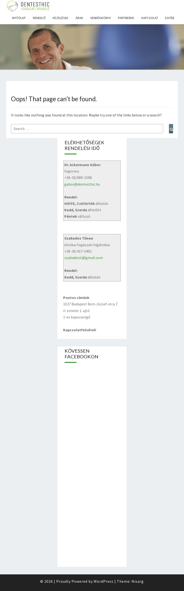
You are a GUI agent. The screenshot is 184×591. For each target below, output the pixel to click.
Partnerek (126, 18)
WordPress (103, 581)
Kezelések (60, 18)
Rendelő (39, 18)
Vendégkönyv (100, 18)
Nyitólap (19, 18)
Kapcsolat (149, 18)
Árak (79, 18)
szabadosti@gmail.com (83, 257)
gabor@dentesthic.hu (82, 184)
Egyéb (169, 18)
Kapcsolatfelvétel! (79, 329)
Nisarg (138, 581)
